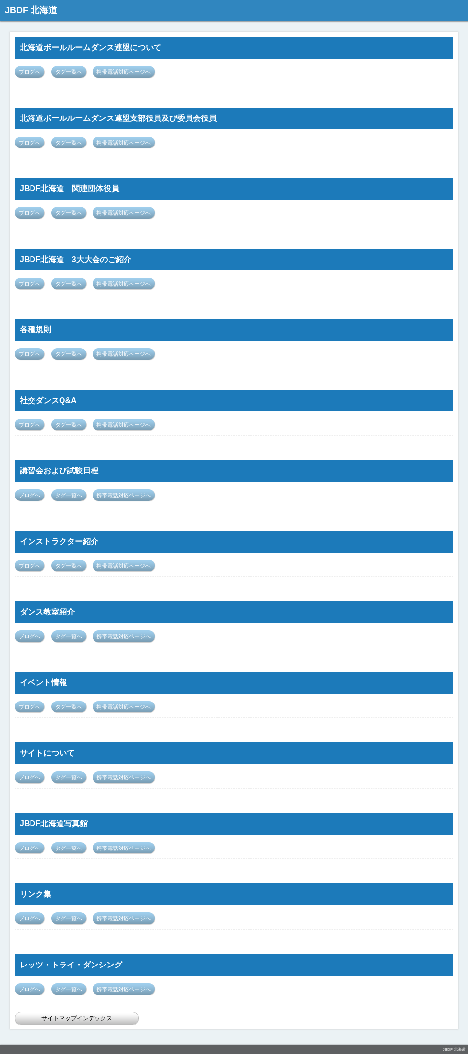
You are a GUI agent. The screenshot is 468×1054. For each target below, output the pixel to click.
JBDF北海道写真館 (54, 824)
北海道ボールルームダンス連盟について (90, 47)
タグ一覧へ (68, 72)
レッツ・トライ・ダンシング (71, 965)
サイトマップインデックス (76, 1018)
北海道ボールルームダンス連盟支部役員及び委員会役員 (118, 118)
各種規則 (35, 329)
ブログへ (29, 72)
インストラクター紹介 (59, 541)
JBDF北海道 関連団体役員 (69, 188)
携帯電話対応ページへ (123, 72)
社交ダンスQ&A (48, 400)
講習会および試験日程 (59, 471)
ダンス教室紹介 (47, 612)
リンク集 (35, 894)
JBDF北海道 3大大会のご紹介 (75, 259)
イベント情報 (43, 682)
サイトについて (47, 753)
